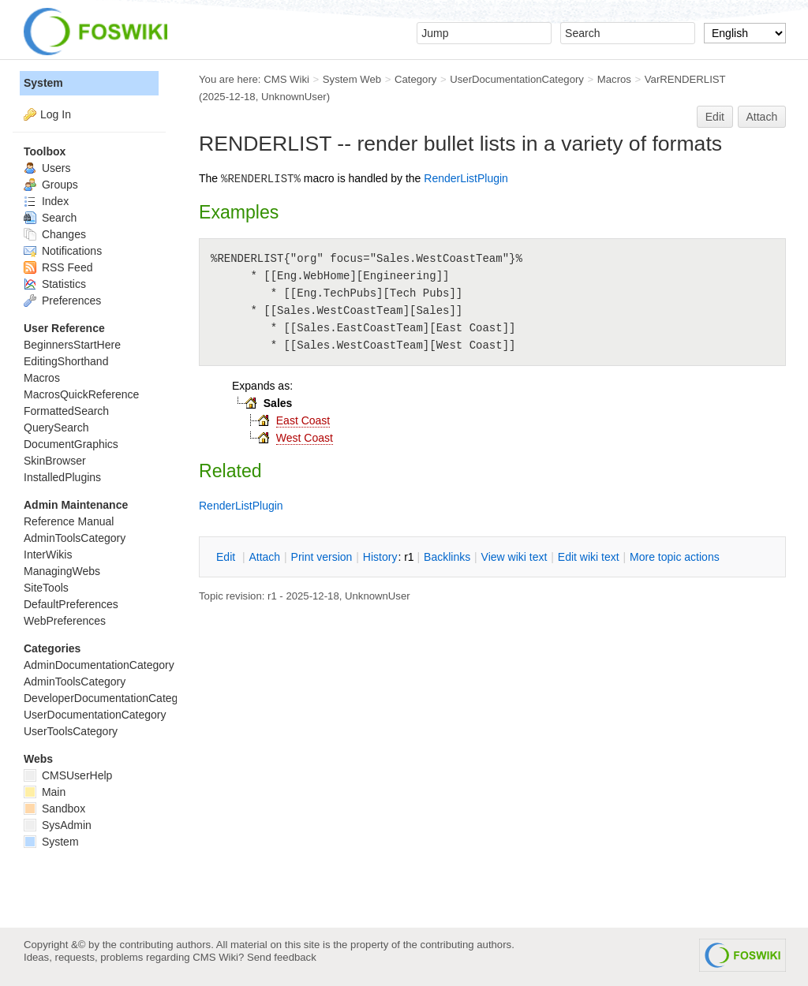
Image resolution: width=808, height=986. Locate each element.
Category (415, 79)
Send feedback (281, 957)
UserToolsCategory (71, 731)
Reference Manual (69, 521)
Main (44, 792)
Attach (762, 116)
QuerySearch (56, 427)
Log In (55, 114)
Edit (714, 116)
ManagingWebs (62, 571)
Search (50, 217)
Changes (55, 234)
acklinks (447, 557)
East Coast (303, 420)
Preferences (62, 300)
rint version (322, 557)
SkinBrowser (55, 460)
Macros (614, 79)
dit (227, 557)
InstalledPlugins (62, 477)
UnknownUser (294, 97)
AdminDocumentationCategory (99, 665)
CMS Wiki (286, 79)
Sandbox (54, 808)
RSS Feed (58, 267)
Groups (51, 184)
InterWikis (48, 554)
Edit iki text (588, 557)
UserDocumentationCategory (517, 79)
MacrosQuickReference (81, 394)
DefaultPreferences (71, 604)
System (43, 83)
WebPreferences (65, 620)
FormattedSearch (66, 411)
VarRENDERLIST (685, 79)
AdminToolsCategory (74, 538)
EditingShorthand (66, 361)
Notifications (63, 251)
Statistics (55, 284)
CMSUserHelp (68, 775)
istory (380, 557)
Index (46, 201)
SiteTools (46, 587)
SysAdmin (58, 825)
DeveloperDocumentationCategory (108, 698)
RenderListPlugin (466, 178)
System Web (352, 79)
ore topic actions (675, 557)
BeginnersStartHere (72, 344)
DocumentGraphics (71, 444)
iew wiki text (514, 557)
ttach (264, 557)
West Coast (304, 437)
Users (47, 168)
